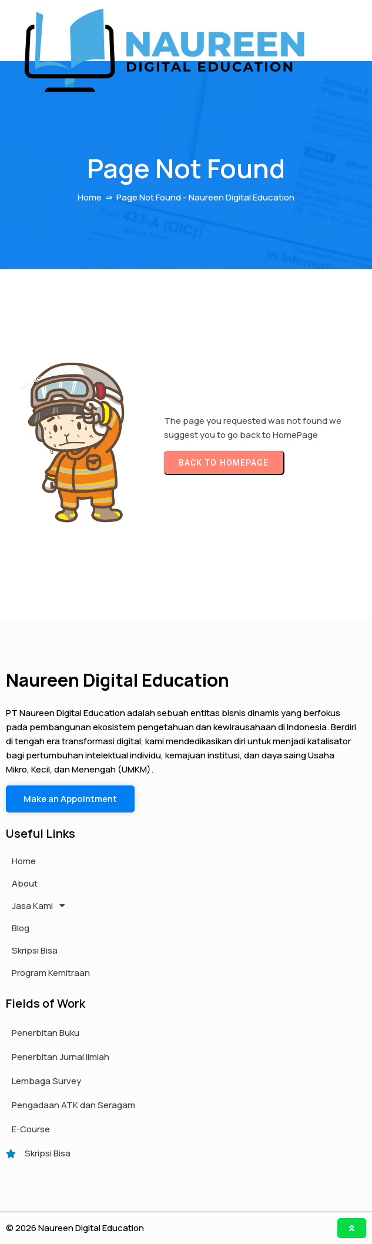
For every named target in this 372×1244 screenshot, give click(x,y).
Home (90, 198)
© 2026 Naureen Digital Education (75, 1228)
